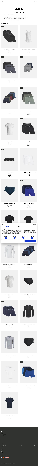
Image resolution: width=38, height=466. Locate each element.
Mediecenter (2, 436)
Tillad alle (30, 241)
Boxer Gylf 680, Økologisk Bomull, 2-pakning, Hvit (28, 172)
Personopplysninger (3, 434)
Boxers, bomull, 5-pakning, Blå (28, 264)
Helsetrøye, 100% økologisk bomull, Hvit (28, 49)
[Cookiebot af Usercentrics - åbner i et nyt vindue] (32, 224)
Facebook (2, 451)
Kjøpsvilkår (2, 433)
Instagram (2, 452)
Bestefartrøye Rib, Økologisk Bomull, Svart (28, 324)
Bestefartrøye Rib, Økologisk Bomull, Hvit (9, 264)
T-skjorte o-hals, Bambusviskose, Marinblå (9, 415)
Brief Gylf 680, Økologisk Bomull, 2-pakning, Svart (28, 294)
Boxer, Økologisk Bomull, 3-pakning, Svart (28, 141)
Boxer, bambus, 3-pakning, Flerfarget (28, 203)
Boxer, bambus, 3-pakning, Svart (9, 172)
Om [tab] (30, 226)
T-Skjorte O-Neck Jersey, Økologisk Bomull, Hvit (9, 141)
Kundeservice (2, 432)
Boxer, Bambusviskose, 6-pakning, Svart (9, 49)
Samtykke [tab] (7, 226)
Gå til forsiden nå (17, 20)
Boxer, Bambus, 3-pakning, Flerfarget (9, 80)
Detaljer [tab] (19, 226)
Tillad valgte (19, 241)
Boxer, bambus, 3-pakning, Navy (9, 324)
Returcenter (3, 440)
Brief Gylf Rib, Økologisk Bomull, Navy (9, 203)
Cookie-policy (2, 435)
